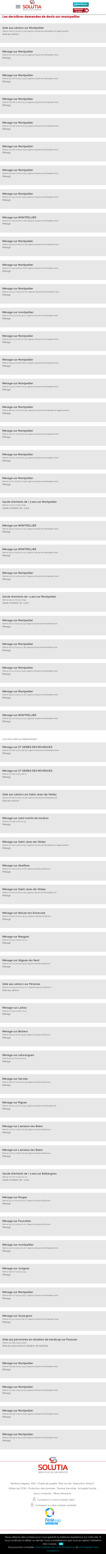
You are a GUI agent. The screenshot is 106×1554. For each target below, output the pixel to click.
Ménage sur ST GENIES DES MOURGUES (27, 747)
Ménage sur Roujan (14, 1197)
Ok (61, 1544)
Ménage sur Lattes (14, 1007)
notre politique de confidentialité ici (54, 1547)
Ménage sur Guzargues (17, 1315)
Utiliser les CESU (17, 1488)
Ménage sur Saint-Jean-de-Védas (24, 842)
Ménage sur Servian (15, 1078)
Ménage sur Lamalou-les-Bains (22, 1126)
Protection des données (41, 1488)
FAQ (33, 1483)
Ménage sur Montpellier (17, 51)
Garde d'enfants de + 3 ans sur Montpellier (29, 502)
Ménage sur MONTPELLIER (19, 217)
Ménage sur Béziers (15, 1031)
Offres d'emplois (62, 1493)
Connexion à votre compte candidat (53, 1504)
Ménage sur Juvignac (16, 1268)
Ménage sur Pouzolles (16, 1221)
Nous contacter (42, 1493)
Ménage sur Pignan (14, 1102)
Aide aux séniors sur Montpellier (23, 28)
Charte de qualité (47, 1483)
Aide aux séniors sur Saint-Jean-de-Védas (29, 794)
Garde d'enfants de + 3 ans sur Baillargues (29, 1173)
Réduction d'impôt (83, 1483)
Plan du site (65, 1483)
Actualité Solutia (87, 1488)
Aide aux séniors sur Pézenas (21, 984)
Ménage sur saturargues (18, 1055)
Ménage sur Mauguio (15, 936)
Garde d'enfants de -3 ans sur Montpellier (29, 596)
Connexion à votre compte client (53, 1499)
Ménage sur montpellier (18, 312)
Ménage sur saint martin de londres (25, 818)
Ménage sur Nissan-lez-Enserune (23, 913)
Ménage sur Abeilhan (16, 865)
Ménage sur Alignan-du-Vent (20, 960)
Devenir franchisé (66, 1488)
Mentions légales (20, 1483)
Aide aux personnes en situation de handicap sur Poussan (39, 1339)
